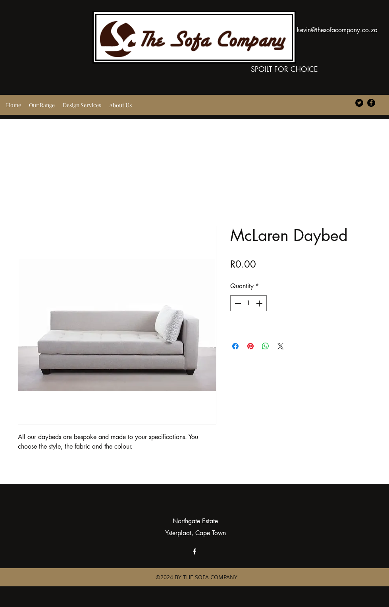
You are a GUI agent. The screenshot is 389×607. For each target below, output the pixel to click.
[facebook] (194, 551)
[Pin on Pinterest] (250, 346)
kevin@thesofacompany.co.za (337, 30)
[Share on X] (280, 346)
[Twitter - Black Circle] (359, 103)
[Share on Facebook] (235, 346)
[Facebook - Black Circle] (371, 103)
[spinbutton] (248, 303)
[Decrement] (237, 303)
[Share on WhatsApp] (265, 346)
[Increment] (260, 303)
